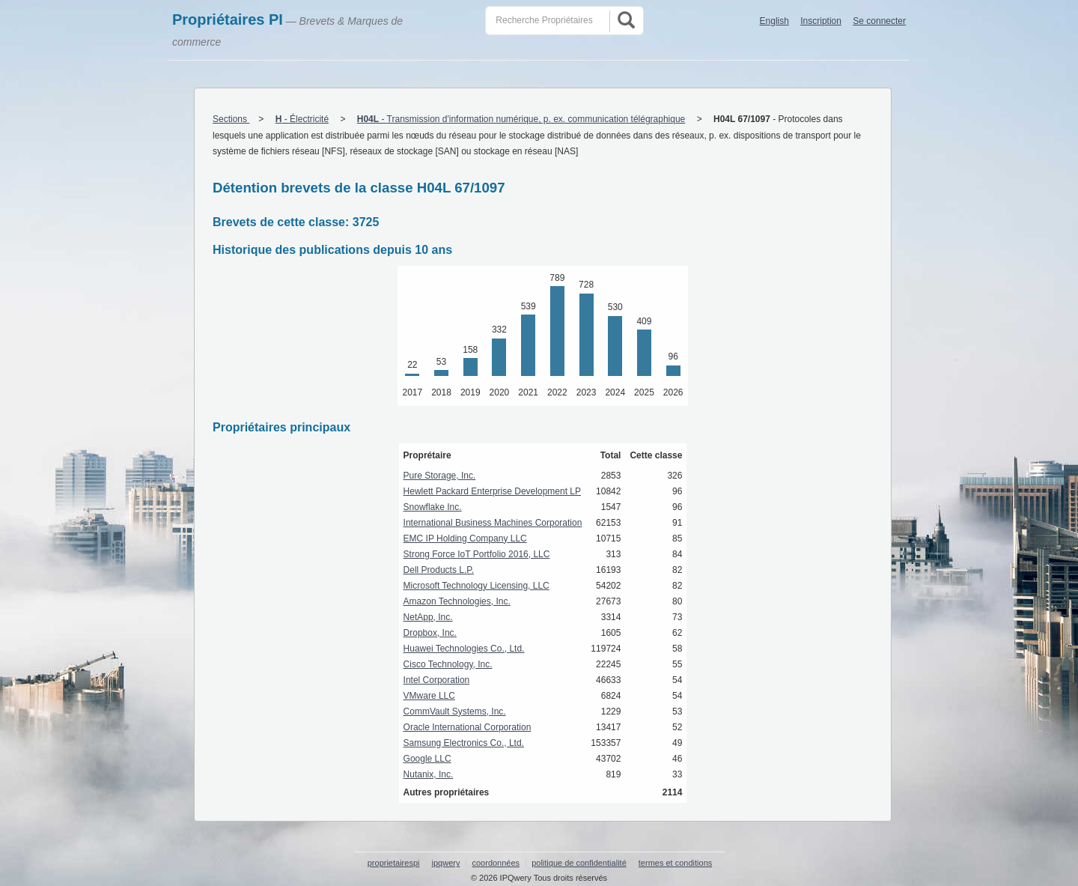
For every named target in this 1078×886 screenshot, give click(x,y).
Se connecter (879, 21)
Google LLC (427, 758)
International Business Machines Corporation (493, 523)
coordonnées (496, 862)
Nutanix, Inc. (429, 774)
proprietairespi (394, 862)
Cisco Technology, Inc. (448, 664)
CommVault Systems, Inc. (455, 711)
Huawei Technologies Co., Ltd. (464, 648)
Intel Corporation (437, 680)
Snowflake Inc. (433, 507)
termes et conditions (675, 862)
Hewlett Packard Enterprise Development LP (492, 491)
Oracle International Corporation (468, 727)
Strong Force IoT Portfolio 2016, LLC (477, 554)
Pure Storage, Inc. (440, 475)
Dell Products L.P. (439, 570)
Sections (231, 119)
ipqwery (446, 862)
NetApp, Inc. (428, 617)
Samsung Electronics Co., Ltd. (464, 743)
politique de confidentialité (579, 862)
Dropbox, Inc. (430, 633)
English (774, 21)
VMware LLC (429, 696)
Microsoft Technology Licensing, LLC (476, 585)
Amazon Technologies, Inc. (457, 601)
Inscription (820, 21)
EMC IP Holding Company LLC (465, 538)
